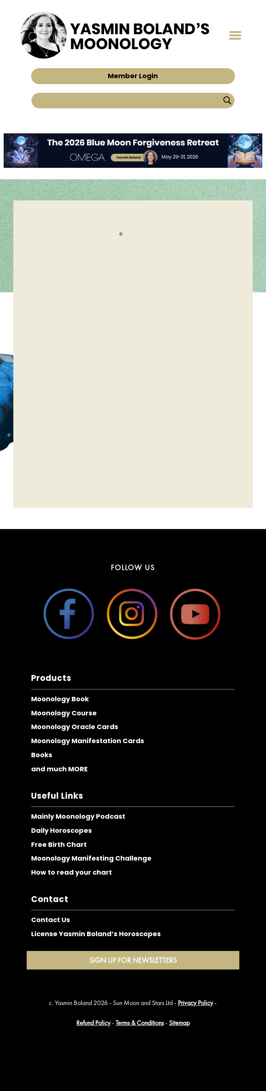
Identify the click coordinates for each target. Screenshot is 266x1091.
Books (41, 754)
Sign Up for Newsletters (133, 960)
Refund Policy (93, 1022)
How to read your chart (71, 872)
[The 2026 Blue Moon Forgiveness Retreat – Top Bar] (133, 165)
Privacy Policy (195, 1002)
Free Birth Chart (59, 844)
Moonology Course (64, 713)
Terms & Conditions (140, 1022)
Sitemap (179, 1022)
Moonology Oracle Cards (74, 726)
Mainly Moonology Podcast (78, 816)
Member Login (133, 75)
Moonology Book (60, 699)
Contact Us (50, 919)
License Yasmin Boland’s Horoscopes (96, 933)
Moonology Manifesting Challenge (91, 858)
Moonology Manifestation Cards (87, 740)
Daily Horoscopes (61, 830)
